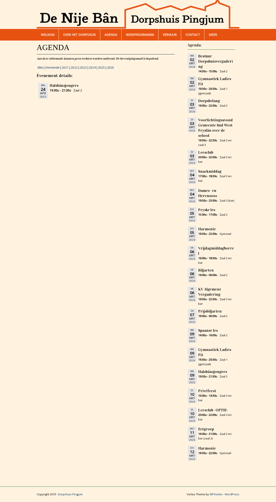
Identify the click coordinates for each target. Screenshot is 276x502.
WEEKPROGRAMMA (140, 35)
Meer (213, 35)
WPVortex (216, 494)
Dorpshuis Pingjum (70, 494)
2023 (83, 67)
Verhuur (170, 35)
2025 (101, 67)
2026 (110, 67)
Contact (192, 35)
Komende (53, 67)
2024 (92, 67)
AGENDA (111, 35)
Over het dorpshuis (79, 35)
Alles (40, 67)
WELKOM (47, 35)
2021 (65, 67)
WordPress (232, 494)
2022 (74, 67)
